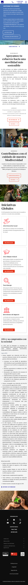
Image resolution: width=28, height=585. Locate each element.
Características (13, 46)
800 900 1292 (14, 532)
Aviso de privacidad (14, 573)
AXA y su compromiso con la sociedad (14, 340)
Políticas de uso (14, 563)
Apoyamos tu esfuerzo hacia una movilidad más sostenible (14, 61)
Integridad (14, 566)
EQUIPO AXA (6, 547)
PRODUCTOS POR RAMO (9, 543)
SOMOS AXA (6, 538)
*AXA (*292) (14, 529)
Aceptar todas (8, 32)
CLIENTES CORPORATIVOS (9, 546)
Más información (9, 242)
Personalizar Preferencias (11, 36)
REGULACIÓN (6, 541)
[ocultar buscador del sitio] (26, 2)
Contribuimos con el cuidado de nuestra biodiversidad (14, 157)
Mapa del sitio (14, 570)
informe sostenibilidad (9, 487)
